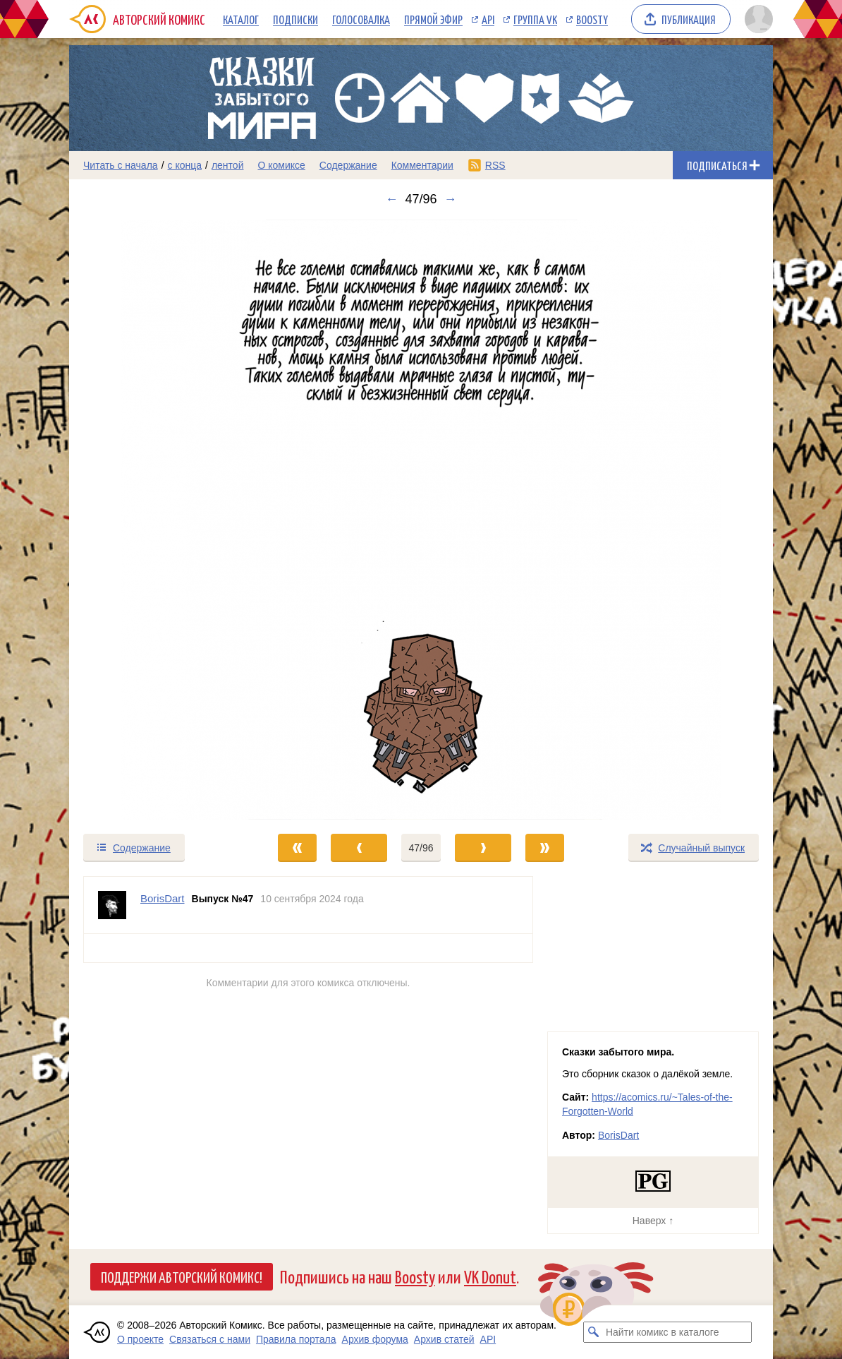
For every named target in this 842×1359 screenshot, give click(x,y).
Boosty (592, 19)
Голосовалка (361, 19)
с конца (185, 165)
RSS (495, 165)
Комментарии (422, 165)
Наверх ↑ (653, 1220)
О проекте (140, 1339)
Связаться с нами (209, 1339)
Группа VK (535, 19)
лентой (228, 165)
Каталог (241, 19)
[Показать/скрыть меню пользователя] (756, 19)
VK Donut (490, 1276)
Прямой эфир (433, 19)
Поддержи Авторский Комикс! (181, 1276)
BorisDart (618, 1135)
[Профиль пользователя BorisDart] (112, 905)
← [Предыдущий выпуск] (391, 199)
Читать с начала (120, 165)
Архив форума (375, 1339)
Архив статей (444, 1339)
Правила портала (296, 1339)
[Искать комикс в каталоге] (594, 1332)
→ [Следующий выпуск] (450, 199)
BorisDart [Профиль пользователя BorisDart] (162, 898)
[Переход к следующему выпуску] (421, 520)
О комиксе (281, 165)
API (488, 19)
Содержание (348, 165)
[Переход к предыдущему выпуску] (157, 520)
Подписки (295, 19)
